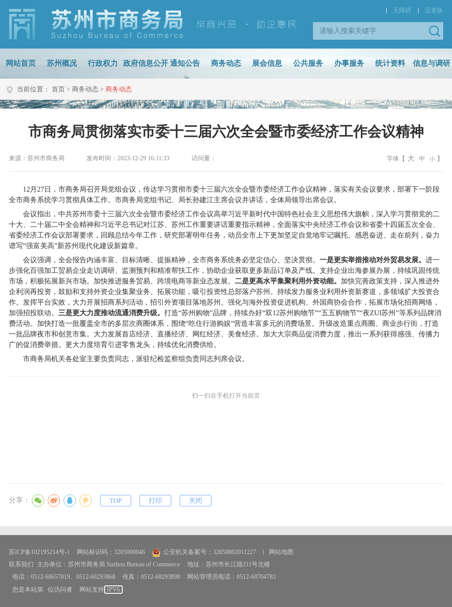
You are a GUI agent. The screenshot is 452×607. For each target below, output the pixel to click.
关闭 (195, 500)
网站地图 (281, 552)
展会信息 (267, 63)
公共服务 (308, 63)
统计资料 (390, 63)
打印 (155, 500)
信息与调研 (431, 63)
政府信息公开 (145, 63)
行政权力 (103, 63)
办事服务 (349, 63)
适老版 (434, 10)
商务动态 (226, 63)
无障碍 (402, 10)
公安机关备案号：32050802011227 (204, 552)
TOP (115, 500)
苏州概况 (62, 63)
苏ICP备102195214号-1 (39, 552)
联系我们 (21, 564)
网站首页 (21, 63)
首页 (58, 89)
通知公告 (185, 63)
